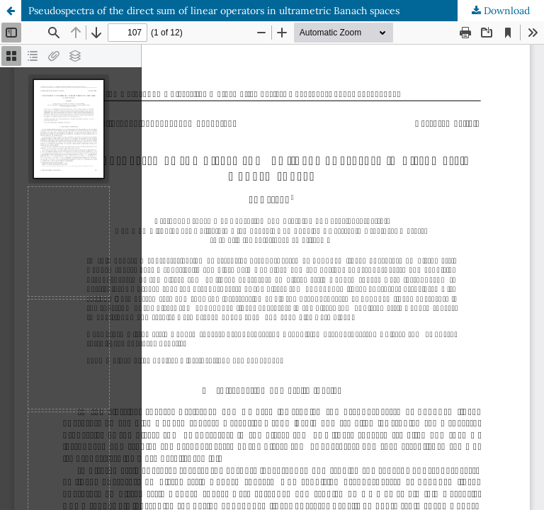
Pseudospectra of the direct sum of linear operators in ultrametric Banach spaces (214, 10)
